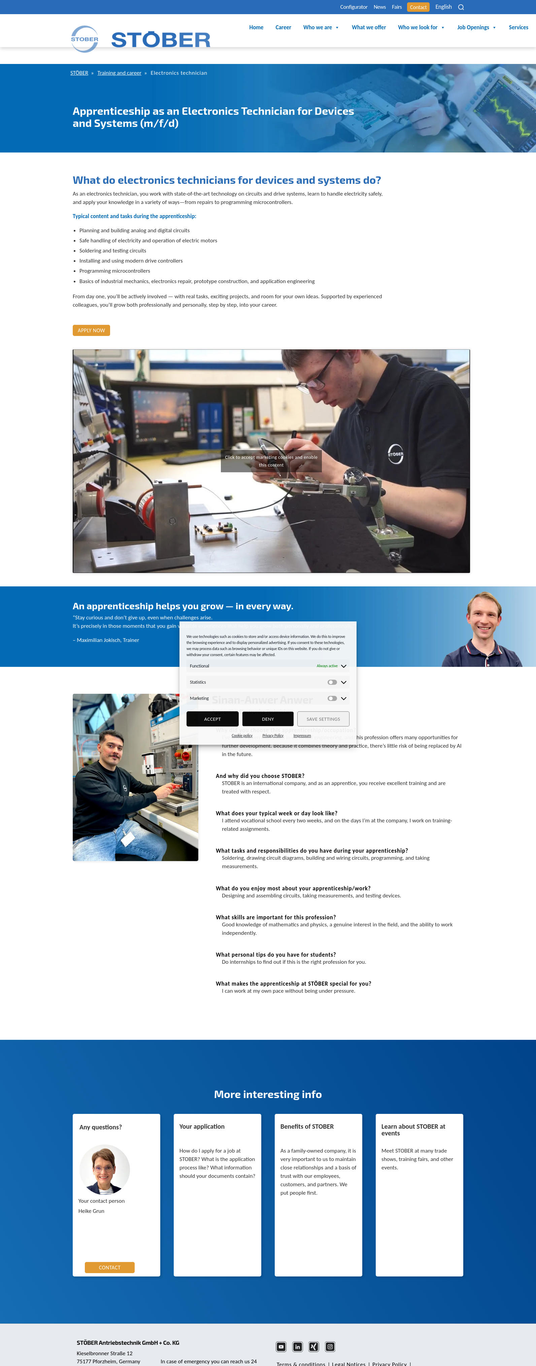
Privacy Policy (273, 735)
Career (218, 27)
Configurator (330, 7)
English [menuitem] (437, 7)
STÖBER (80, 54)
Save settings (323, 719)
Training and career (125, 54)
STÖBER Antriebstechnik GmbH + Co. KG (132, 1318)
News (362, 7)
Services (453, 27)
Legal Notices (346, 1346)
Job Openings (412, 28)
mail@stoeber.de (98, 1354)
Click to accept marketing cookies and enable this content (271, 442)
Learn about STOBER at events (413, 1111)
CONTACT (110, 1249)
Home (191, 27)
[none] (441, 6)
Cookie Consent (295, 1354)
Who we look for (356, 28)
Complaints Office (342, 1354)
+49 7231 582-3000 (184, 1354)
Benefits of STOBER (307, 1108)
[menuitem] (441, 6)
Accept (212, 719)
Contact (408, 7)
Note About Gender (432, 1346)
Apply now (91, 312)
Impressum (302, 735)
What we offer (304, 27)
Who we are (256, 28)
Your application (202, 1108)
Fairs (383, 7)
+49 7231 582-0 (96, 1346)
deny (268, 719)
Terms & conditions (300, 1346)
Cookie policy (242, 735)
